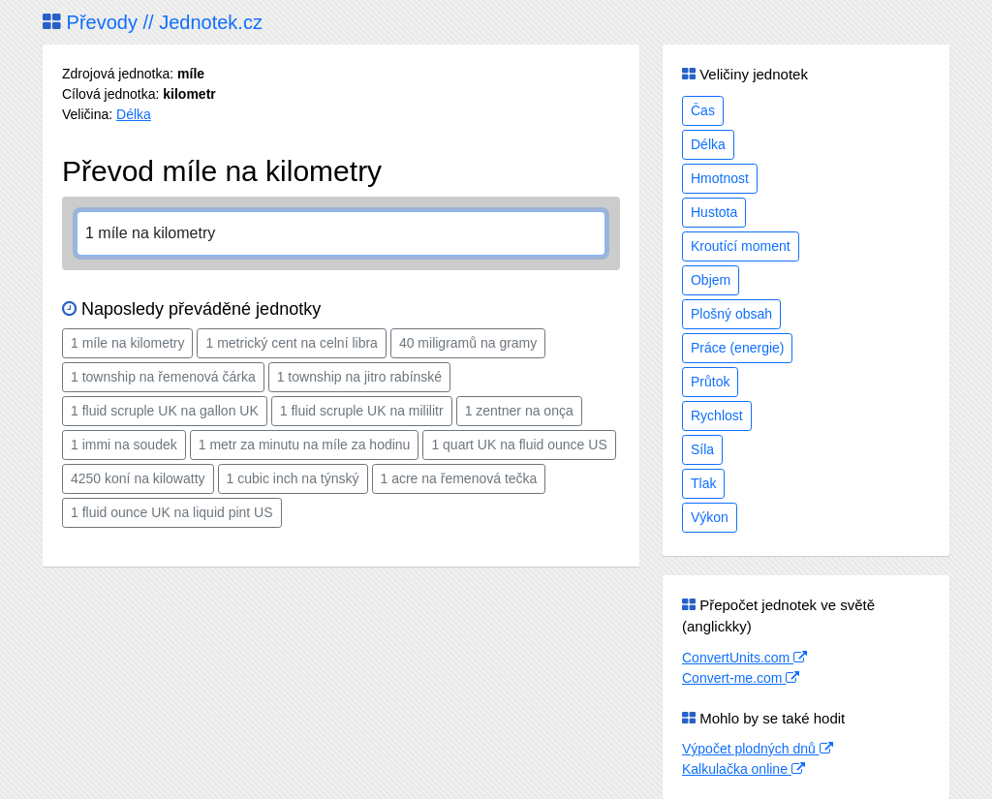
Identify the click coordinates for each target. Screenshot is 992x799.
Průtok (710, 381)
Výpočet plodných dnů (757, 748)
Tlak (703, 483)
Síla (702, 449)
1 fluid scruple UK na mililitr (362, 410)
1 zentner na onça (519, 410)
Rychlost (717, 415)
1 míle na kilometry (127, 343)
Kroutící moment (740, 246)
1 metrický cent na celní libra (291, 343)
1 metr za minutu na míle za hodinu (305, 444)
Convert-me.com (740, 678)
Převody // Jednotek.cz (153, 22)
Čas (703, 110)
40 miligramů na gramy (468, 343)
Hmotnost (720, 178)
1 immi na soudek (124, 444)
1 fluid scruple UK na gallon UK (165, 410)
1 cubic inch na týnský (293, 478)
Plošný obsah (731, 314)
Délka (133, 114)
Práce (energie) (738, 347)
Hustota (714, 212)
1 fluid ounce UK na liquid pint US (172, 512)
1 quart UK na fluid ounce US (518, 444)
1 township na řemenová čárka (163, 376)
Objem (710, 280)
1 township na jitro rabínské (359, 376)
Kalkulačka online (743, 769)
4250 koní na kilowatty (138, 478)
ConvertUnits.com (744, 657)
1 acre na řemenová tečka (459, 478)
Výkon (709, 517)
